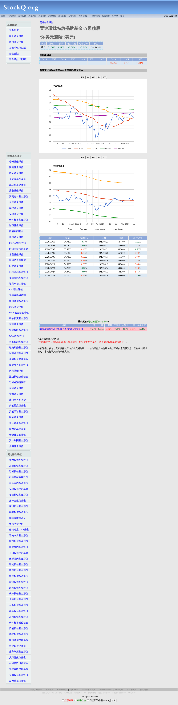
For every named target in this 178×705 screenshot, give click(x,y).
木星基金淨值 (15, 254)
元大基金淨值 (15, 524)
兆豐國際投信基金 (17, 669)
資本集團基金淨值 (17, 440)
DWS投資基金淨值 (18, 312)
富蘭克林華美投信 (17, 477)
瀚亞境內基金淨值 (17, 483)
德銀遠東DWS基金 (18, 529)
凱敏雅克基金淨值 (17, 318)
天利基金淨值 (15, 370)
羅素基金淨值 (15, 417)
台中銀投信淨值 (16, 646)
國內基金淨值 (15, 42)
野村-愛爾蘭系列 (17, 382)
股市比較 (62, 16)
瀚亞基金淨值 (15, 225)
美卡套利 (58, 693)
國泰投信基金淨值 (17, 570)
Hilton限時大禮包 (90, 693)
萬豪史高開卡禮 (48, 693)
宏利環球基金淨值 (17, 272)
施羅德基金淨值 (16, 185)
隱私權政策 (131, 689)
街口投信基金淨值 (17, 541)
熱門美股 (96, 16)
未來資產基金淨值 (17, 423)
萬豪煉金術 (68, 693)
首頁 (3, 16)
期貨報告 (72, 16)
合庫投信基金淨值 (17, 599)
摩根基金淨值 (15, 208)
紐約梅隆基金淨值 (17, 330)
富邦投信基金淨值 (17, 616)
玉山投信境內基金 (17, 553)
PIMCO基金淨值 (16, 243)
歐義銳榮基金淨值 (17, 347)
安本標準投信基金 (17, 622)
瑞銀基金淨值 (15, 237)
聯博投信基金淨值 (17, 460)
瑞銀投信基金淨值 (17, 582)
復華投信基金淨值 (17, 576)
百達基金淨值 (15, 324)
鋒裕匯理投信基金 (17, 640)
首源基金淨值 (15, 394)
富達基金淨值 (15, 167)
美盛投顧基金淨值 (17, 341)
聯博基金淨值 (15, 161)
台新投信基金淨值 (17, 605)
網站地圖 (119, 689)
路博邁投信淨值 (16, 680)
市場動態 (12, 16)
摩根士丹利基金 (16, 400)
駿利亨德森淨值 (16, 283)
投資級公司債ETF (104, 693)
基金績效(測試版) (17, 59)
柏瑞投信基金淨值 (17, 494)
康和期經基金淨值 (17, 651)
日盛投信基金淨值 (17, 628)
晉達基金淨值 (15, 202)
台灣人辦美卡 (36, 689)
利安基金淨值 (15, 266)
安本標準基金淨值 (17, 219)
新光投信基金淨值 (17, 564)
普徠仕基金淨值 (16, 434)
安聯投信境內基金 (17, 489)
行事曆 (115, 16)
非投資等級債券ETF (119, 693)
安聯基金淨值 (15, 214)
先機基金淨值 (15, 446)
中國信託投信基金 (17, 663)
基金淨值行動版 (16, 47)
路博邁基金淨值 (16, 429)
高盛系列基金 (15, 231)
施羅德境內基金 (16, 518)
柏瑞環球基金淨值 (17, 277)
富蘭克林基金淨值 (17, 196)
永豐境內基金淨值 (17, 558)
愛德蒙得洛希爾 (16, 295)
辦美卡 (123, 16)
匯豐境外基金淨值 (17, 365)
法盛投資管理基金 (17, 359)
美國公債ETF (84, 16)
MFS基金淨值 (15, 307)
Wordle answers (105, 689)
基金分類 (42, 16)
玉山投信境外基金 (17, 376)
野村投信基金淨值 (17, 471)
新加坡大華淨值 (16, 260)
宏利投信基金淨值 (17, 587)
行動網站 (74, 689)
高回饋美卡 (78, 693)
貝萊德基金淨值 (16, 179)
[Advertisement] (110, 7)
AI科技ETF (132, 693)
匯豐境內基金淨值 (17, 547)
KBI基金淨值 (15, 289)
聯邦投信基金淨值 (17, 634)
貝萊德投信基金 (16, 657)
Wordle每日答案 (88, 689)
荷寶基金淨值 (15, 388)
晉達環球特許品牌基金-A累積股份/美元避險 (61, 329)
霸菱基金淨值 (15, 173)
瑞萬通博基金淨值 (17, 353)
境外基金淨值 (15, 36)
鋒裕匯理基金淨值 (17, 301)
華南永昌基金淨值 (17, 535)
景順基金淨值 (15, 190)
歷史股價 (22, 16)
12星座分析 (62, 689)
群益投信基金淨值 (17, 512)
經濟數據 (52, 16)
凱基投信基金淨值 (17, 611)
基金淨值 (32, 16)
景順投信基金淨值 (17, 675)
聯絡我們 (144, 689)
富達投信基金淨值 (17, 465)
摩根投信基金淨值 (17, 506)
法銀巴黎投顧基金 (17, 249)
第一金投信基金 (16, 500)
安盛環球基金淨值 (17, 411)
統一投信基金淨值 (17, 593)
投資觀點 (106, 16)
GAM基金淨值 (15, 336)
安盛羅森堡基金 (16, 405)
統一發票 (49, 689)
